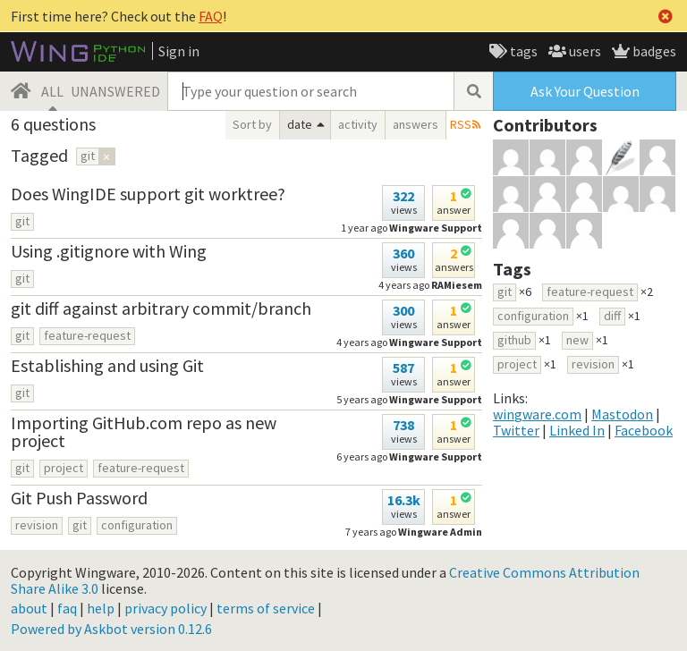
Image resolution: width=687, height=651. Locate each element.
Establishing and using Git (107, 365)
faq (67, 608)
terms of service (265, 608)
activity (357, 124)
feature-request (87, 335)
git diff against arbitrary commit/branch (161, 308)
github (514, 340)
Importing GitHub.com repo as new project (143, 431)
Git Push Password (79, 497)
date (299, 124)
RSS (460, 124)
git (22, 221)
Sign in (178, 51)
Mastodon (622, 414)
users (583, 51)
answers (415, 124)
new (577, 340)
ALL (52, 91)
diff (612, 316)
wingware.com (537, 414)
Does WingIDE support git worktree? (148, 193)
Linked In (577, 430)
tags (522, 51)
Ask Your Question (585, 91)
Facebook (644, 430)
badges (653, 51)
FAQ (211, 16)
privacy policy (165, 608)
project (63, 468)
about (29, 608)
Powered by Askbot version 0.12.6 (111, 629)
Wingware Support (435, 456)
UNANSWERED (115, 91)
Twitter (516, 430)
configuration (137, 525)
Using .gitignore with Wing (109, 251)
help (100, 608)
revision (36, 525)
